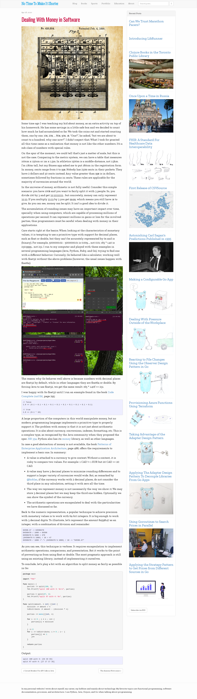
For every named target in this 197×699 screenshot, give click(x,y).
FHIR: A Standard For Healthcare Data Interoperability (144, 143)
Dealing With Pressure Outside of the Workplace (147, 321)
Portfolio (106, 3)
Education (119, 3)
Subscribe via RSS (138, 610)
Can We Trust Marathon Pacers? (146, 23)
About (131, 3)
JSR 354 (32, 438)
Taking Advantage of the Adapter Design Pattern (147, 436)
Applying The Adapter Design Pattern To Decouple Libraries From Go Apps (150, 476)
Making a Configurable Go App (151, 279)
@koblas (32, 479)
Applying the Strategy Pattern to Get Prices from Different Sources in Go (151, 568)
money (66, 438)
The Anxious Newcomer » (110, 671)
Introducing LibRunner (146, 38)
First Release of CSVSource (148, 188)
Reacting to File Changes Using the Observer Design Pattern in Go (148, 363)
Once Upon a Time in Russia (149, 96)
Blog (75, 3)
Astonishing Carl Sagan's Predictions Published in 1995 (150, 237)
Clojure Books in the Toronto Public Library (150, 54)
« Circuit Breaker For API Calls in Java (38, 671)
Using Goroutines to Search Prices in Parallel (149, 523)
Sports (94, 3)
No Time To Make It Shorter (39, 4)
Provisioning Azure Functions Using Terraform (150, 404)
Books (84, 3)
